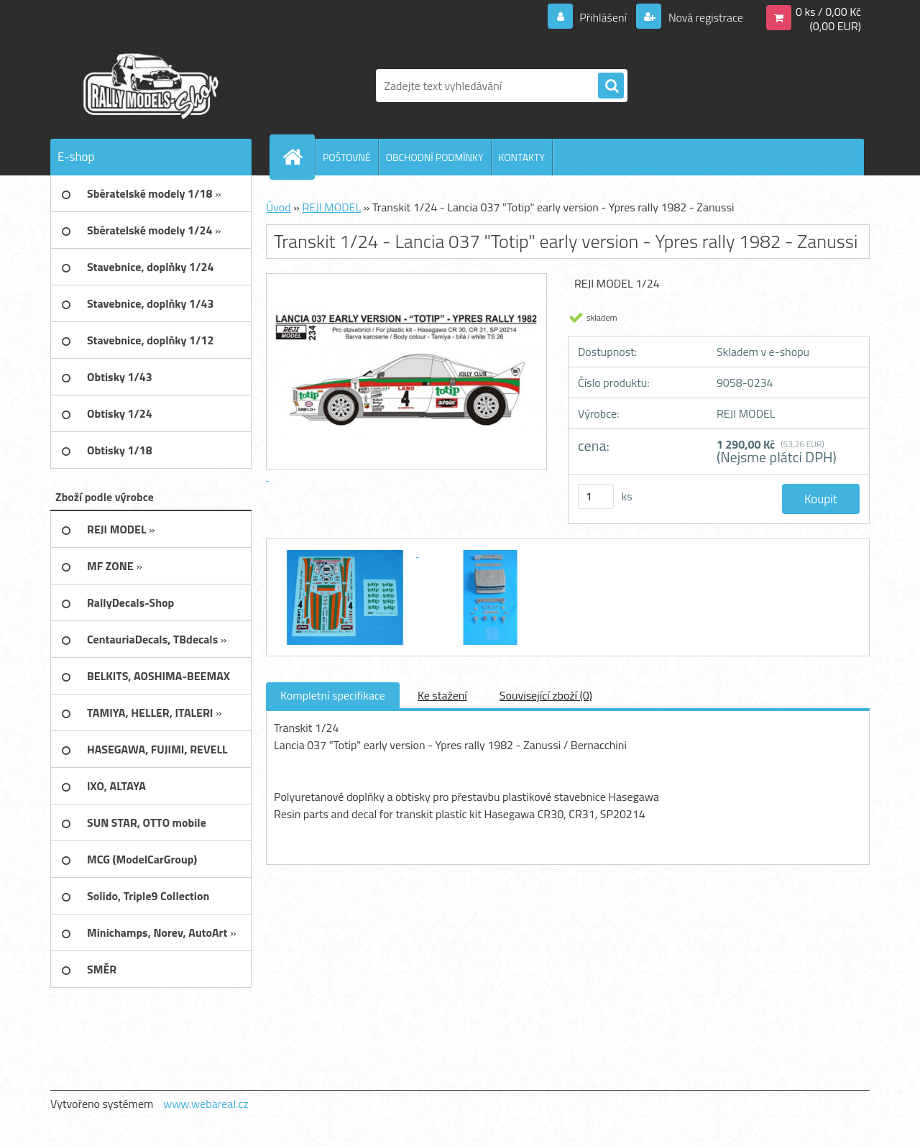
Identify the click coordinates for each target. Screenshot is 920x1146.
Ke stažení (442, 695)
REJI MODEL (331, 207)
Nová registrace (704, 17)
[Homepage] (298, 157)
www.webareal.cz (206, 1103)
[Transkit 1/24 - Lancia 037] (346, 552)
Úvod (278, 207)
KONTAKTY (522, 157)
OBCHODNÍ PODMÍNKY (435, 157)
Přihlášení (603, 17)
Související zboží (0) (546, 695)
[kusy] (596, 496)
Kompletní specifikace (332, 695)
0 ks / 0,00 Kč (828, 11)
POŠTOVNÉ (347, 157)
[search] (611, 86)
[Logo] (149, 86)
